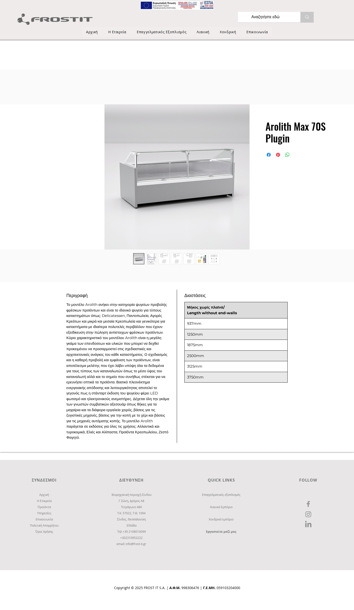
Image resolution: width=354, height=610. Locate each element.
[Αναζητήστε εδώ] (265, 17)
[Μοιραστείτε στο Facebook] (269, 155)
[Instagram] (308, 514)
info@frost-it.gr (136, 544)
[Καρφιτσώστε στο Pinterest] (278, 155)
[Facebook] (308, 504)
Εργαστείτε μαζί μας (221, 532)
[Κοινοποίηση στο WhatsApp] (287, 155)
